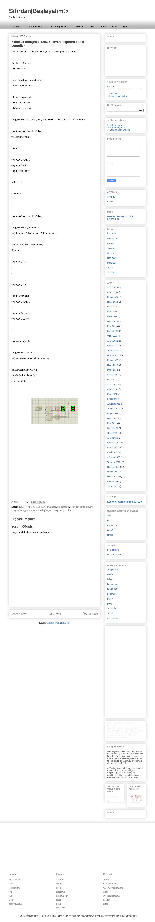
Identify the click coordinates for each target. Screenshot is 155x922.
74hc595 (31, 506)
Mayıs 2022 (112, 360)
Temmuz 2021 (113, 409)
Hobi (105, 891)
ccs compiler (63, 506)
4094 (11, 895)
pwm (11, 883)
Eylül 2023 (112, 316)
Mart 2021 (112, 423)
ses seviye (112, 608)
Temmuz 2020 (113, 462)
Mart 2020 (112, 481)
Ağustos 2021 (113, 404)
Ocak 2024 (112, 307)
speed (110, 613)
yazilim (67, 510)
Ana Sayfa (55, 613)
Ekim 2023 (112, 311)
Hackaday (111, 258)
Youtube (111, 248)
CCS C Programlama (58, 26)
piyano (110, 598)
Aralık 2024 (112, 287)
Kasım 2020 (112, 443)
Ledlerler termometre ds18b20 (124, 501)
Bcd (11, 899)
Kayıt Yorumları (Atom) (58, 622)
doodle (110, 574)
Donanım (79, 26)
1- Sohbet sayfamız (116, 125)
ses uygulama (15, 903)
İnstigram (111, 233)
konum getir (112, 589)
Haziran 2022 (113, 355)
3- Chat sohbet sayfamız (118, 130)
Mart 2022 (112, 370)
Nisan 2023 (112, 321)
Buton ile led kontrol (118, 96)
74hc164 (13, 891)
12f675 (22, 506)
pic (87, 506)
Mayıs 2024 (112, 297)
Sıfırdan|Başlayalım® (38, 11)
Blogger (105, 916)
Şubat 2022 (112, 374)
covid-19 (111, 197)
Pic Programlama (111, 895)
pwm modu (112, 525)
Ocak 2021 (112, 433)
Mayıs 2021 (112, 413)
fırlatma (110, 579)
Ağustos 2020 (113, 457)
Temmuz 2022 (113, 350)
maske (110, 201)
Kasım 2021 (112, 389)
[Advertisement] (54, 475)
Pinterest (111, 263)
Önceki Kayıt (90, 613)
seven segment (56, 510)
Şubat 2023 (112, 331)
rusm (74, 916)
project (28, 510)
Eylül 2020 (112, 452)
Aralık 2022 (112, 341)
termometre (14, 887)
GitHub (110, 253)
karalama (60, 891)
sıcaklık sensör (114, 554)
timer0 (110, 530)
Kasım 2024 (112, 292)
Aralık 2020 (112, 438)
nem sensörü (113, 550)
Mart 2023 (112, 326)
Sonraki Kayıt (19, 613)
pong (109, 603)
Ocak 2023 (112, 336)
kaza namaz (112, 584)
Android (16, 26)
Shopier (110, 272)
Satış (114, 26)
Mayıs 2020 (112, 472)
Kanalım (111, 86)
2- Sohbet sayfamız (116, 127)
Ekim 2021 (112, 394)
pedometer (112, 594)
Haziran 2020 (113, 467)
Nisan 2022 (112, 365)
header (106, 899)
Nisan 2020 (112, 476)
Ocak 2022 (112, 379)
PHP (92, 26)
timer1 (110, 535)
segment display (40, 510)
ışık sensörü (112, 618)
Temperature (113, 569)
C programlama (34, 26)
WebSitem (112, 238)
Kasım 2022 (112, 345)
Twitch (110, 267)
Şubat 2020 (112, 486)
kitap (125, 26)
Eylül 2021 (112, 399)
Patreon (111, 243)
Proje (103, 26)
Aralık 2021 (112, 384)
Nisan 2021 (112, 418)
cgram (59, 883)
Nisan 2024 (112, 302)
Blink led (113, 93)
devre (82, 506)
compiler (74, 506)
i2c (108, 520)
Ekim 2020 (112, 447)
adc (109, 515)
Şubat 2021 (112, 428)
